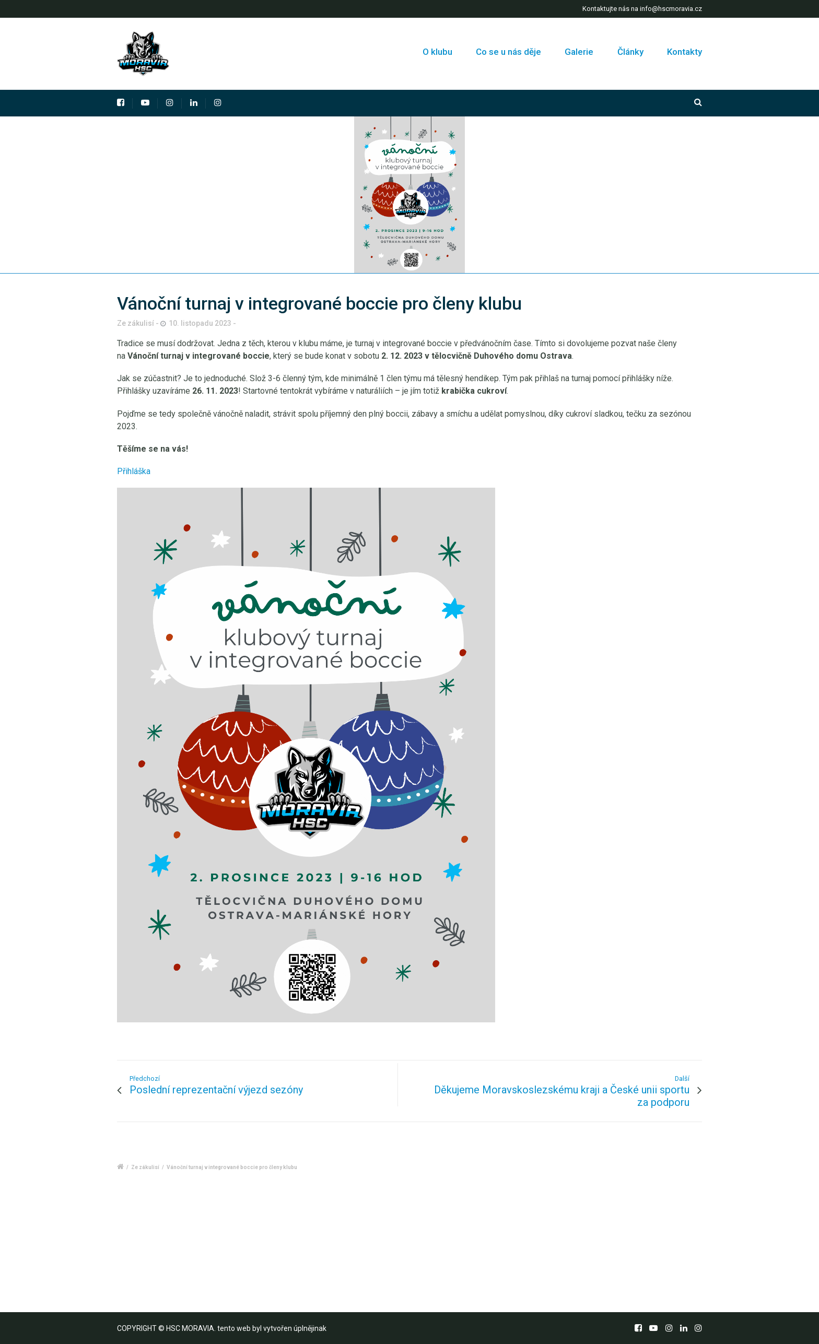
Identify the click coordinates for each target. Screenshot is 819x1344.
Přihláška (133, 471)
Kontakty (684, 51)
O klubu (438, 51)
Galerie (579, 51)
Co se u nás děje (508, 51)
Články (630, 51)
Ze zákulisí (145, 1167)
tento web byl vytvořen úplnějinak (271, 1328)
